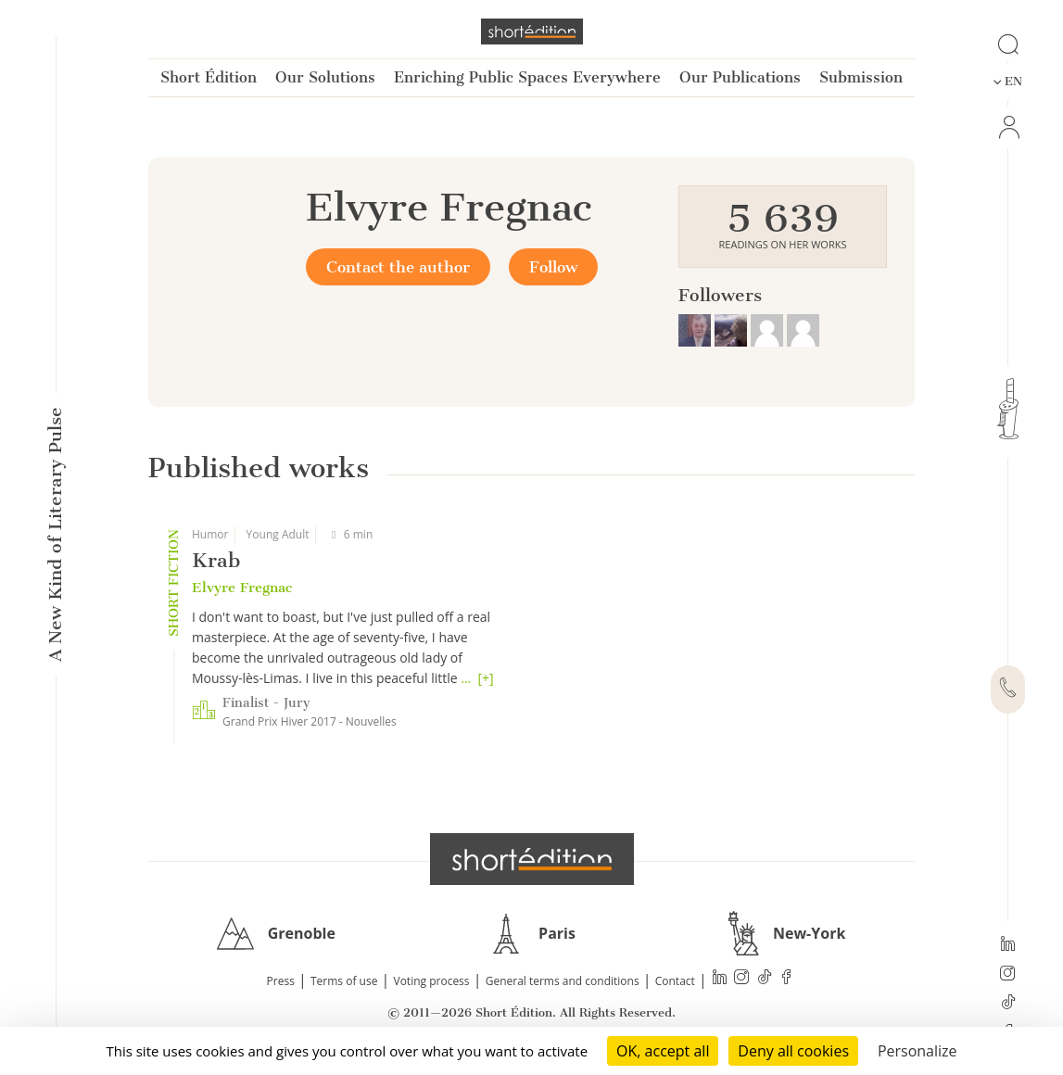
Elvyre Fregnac (242, 587)
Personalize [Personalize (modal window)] (917, 1051)
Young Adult (278, 534)
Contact (675, 981)
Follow (553, 267)
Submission (861, 77)
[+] (486, 678)
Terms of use (343, 981)
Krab (216, 560)
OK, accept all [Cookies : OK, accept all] (662, 1051)
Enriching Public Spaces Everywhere (527, 77)
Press (281, 981)
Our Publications (740, 77)
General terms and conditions (562, 981)
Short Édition (208, 77)
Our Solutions (325, 77)
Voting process (432, 981)
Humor (210, 534)
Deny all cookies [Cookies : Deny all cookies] (793, 1051)
